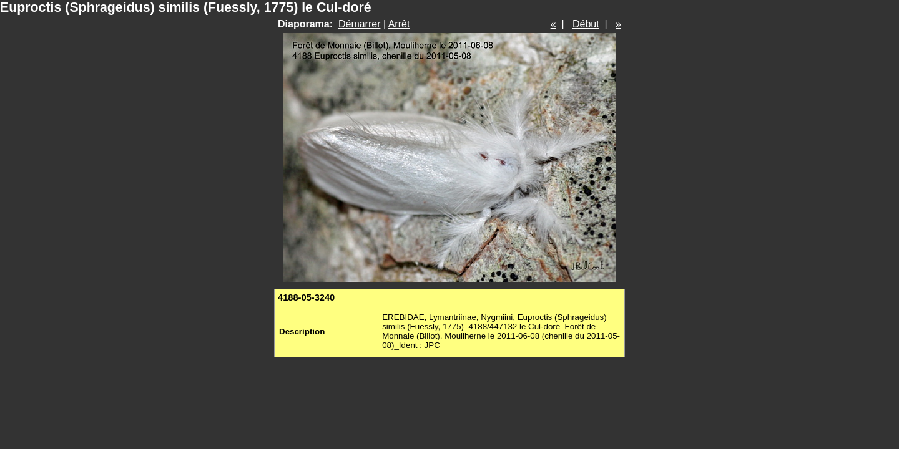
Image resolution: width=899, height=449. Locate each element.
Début (585, 24)
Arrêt (399, 24)
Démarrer (359, 24)
